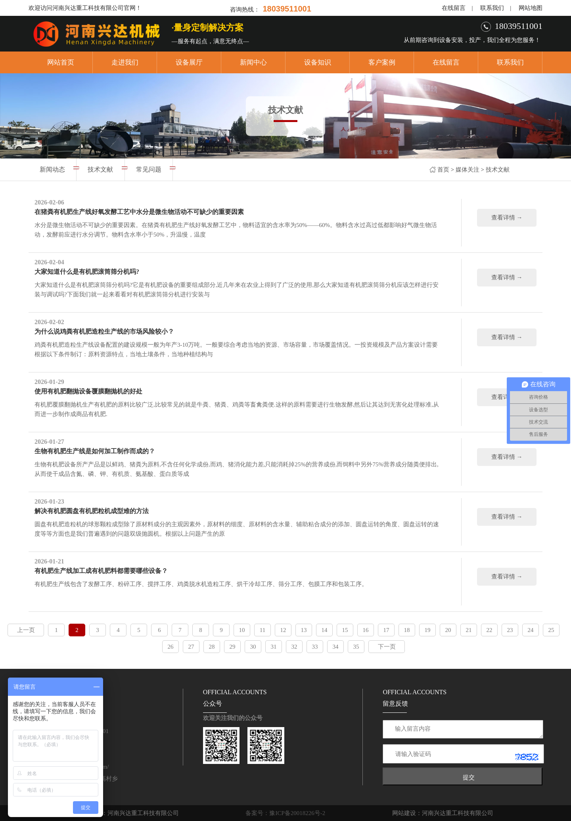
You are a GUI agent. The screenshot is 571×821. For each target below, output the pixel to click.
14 (325, 630)
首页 (443, 169)
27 (191, 646)
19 (428, 630)
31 (274, 646)
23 (510, 630)
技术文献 (498, 169)
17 (386, 630)
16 (366, 630)
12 (283, 630)
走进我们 (124, 62)
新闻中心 (253, 62)
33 (315, 646)
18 (407, 630)
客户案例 (381, 62)
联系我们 (492, 8)
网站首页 (60, 62)
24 (531, 630)
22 (489, 630)
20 (448, 630)
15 (345, 630)
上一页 (26, 630)
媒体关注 (467, 169)
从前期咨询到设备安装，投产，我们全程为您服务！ (472, 40)
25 (551, 630)
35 (356, 646)
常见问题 (148, 169)
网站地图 (530, 8)
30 (253, 646)
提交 (469, 777)
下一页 (387, 646)
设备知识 (317, 62)
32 (294, 646)
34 (336, 646)
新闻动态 (52, 169)
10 (242, 630)
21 (469, 630)
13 (304, 630)
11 (262, 630)
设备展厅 (189, 62)
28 (212, 646)
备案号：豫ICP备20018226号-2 (285, 813)
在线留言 (454, 8)
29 (233, 646)
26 (171, 646)
